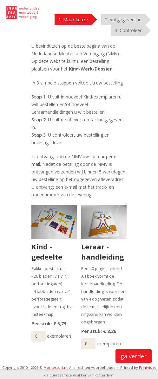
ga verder (134, 356)
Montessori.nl (55, 367)
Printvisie (147, 367)
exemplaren (59, 336)
